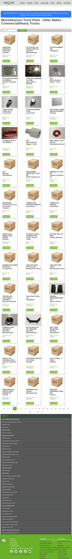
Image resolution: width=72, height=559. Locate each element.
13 (51, 408)
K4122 (27, 243)
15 (59, 408)
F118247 (52, 212)
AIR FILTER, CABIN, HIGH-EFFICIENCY (57, 111)
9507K (27, 336)
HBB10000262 (5, 398)
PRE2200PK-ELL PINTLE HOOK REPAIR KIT (9, 393)
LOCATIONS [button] (67, 6)
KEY (57, 80)
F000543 (28, 118)
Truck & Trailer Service (47, 552)
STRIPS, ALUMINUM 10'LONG (33, 81)
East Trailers (61, 556)
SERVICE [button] (59, 6)
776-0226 (4, 87)
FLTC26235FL (53, 118)
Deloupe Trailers (63, 554)
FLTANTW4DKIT (29, 367)
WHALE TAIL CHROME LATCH (9, 361)
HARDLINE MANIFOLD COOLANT (9, 49)
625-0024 (52, 181)
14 (55, 408)
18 (30, 411)
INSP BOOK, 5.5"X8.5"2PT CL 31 (9, 205)
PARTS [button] (52, 6)
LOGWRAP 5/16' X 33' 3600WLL (9, 142)
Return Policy (13, 544)
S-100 (51, 150)
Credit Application (15, 545)
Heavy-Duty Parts (45, 545)
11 (43, 408)
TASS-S (51, 274)
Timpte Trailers (62, 552)
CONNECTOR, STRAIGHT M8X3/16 (33, 204)
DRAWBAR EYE (33, 391)
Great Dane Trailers (64, 547)
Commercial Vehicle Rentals (48, 549)
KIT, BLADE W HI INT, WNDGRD (33, 330)
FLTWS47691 (5, 243)
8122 (3, 336)
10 (39, 408)
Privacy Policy (14, 542)
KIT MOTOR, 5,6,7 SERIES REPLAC (33, 49)
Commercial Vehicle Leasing (48, 547)
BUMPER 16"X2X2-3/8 (57, 174)
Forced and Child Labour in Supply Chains (21, 548)
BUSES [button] (36, 6)
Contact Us (13, 540)
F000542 (4, 118)
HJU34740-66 (5, 305)
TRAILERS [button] (29, 6)
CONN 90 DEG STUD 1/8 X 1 (9, 111)
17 (68, 408)
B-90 (51, 87)
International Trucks (64, 541)
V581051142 (5, 56)
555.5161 (28, 181)
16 (63, 408)
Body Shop (43, 554)
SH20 (3, 274)
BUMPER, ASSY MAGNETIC (9, 330)
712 (3, 212)
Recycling (43, 556)
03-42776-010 (53, 56)
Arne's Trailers (62, 549)
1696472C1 (52, 336)
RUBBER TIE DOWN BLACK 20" (9, 266)
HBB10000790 (29, 398)
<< (4, 408)
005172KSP (28, 56)
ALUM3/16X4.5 (29, 87)
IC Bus (60, 543)
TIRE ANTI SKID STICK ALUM (33, 266)
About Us (12, 539)
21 (38, 411)
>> (42, 411)
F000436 (28, 212)
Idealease (61, 545)
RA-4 (27, 150)
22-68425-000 (29, 305)
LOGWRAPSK (5, 150)
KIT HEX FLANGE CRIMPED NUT (33, 236)
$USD (50, 2)
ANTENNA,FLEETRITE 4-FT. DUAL (34, 360)
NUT (9, 173)
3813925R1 (52, 305)
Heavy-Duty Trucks (45, 541)
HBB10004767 (53, 398)
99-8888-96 (52, 243)
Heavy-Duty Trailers (46, 543)
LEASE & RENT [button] (44, 6)
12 (47, 408)
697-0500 (4, 367)
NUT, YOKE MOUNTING (57, 330)
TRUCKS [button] (22, 6)
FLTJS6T (52, 367)
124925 (4, 181)
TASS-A (27, 274)
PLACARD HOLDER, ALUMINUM (9, 81)
